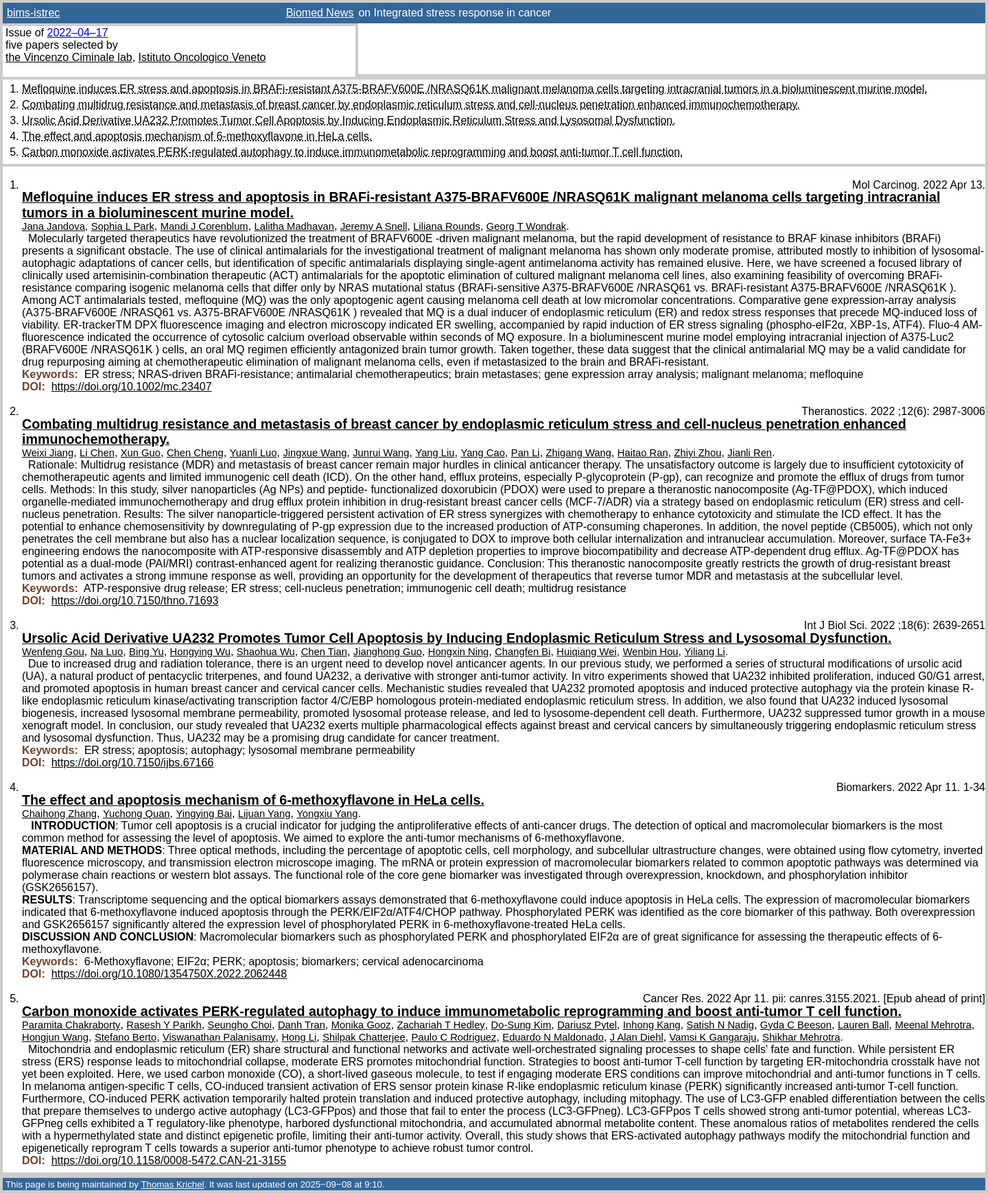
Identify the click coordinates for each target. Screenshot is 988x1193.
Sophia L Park (122, 226)
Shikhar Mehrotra (801, 1037)
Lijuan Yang (264, 813)
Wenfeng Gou (53, 651)
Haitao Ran (643, 452)
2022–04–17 (77, 32)
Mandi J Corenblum (204, 226)
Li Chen (97, 452)
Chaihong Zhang (59, 813)
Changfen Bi (522, 651)
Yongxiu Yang (326, 813)
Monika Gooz (361, 1024)
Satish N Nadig (720, 1024)
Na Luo (107, 651)
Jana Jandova (53, 226)
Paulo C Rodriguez (454, 1037)
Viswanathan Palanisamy (219, 1037)
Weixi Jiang (47, 452)
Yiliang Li (704, 651)
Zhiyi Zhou (698, 452)
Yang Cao (482, 452)
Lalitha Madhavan (294, 226)
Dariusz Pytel (587, 1024)
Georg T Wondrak (526, 226)
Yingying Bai (203, 813)
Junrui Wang (381, 452)
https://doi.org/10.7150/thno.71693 (135, 600)
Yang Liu (434, 452)
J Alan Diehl (636, 1037)
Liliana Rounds (446, 226)
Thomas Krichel (172, 1184)
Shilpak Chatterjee (363, 1037)
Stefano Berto (125, 1037)
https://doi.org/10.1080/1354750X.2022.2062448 (169, 974)
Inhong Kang (652, 1024)
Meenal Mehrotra (933, 1024)
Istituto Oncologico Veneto (202, 57)
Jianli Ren (749, 452)
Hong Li (298, 1037)
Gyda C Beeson (796, 1024)
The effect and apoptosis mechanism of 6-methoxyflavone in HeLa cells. (197, 136)
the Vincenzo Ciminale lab (68, 57)
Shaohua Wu (266, 651)
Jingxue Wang (314, 452)
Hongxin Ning (458, 651)
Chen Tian (324, 651)
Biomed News (320, 13)
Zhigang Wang (578, 452)
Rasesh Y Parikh (163, 1024)
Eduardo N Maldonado (553, 1037)
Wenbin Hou (651, 651)
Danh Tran (301, 1024)
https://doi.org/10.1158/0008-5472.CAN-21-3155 (168, 1160)
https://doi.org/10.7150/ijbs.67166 (132, 762)
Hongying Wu (200, 651)
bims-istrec (33, 13)
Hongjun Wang (55, 1037)
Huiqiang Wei (586, 651)
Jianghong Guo (387, 651)
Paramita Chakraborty (71, 1024)
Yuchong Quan (136, 813)
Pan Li (525, 452)
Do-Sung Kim (521, 1024)
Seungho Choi (240, 1024)
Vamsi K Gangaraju (713, 1037)
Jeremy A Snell (374, 226)
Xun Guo (141, 452)
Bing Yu (146, 651)
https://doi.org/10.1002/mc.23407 (131, 386)
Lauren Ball (863, 1024)
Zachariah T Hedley (441, 1024)
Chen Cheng (195, 452)
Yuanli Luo (253, 452)
